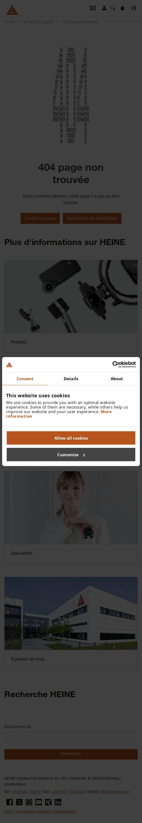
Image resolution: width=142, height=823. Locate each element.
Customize (71, 454)
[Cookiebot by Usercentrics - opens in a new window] (112, 364)
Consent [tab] (25, 378)
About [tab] (117, 378)
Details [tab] (71, 378)
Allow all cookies (71, 438)
